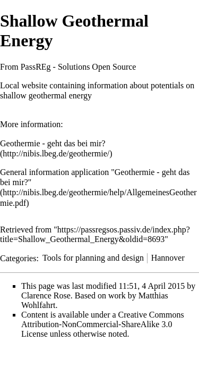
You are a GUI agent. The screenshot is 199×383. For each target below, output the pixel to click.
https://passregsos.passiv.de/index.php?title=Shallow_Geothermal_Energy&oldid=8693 (95, 234)
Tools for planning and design (93, 257)
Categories (18, 257)
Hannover (168, 257)
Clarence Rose (46, 295)
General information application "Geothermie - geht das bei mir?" (95, 177)
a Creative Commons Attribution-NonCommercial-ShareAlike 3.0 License (102, 324)
